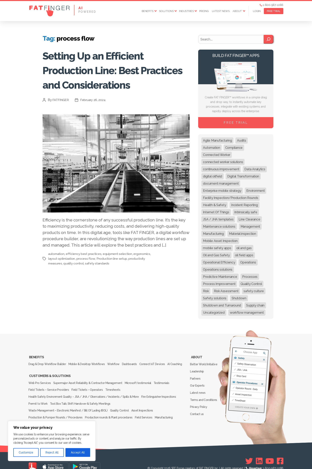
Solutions (166, 11)
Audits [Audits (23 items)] (241, 140)
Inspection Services (41, 417)
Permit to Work (38, 400)
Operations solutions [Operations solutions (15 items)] (217, 269)
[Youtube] (269, 453)
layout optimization (62, 273)
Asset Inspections (146, 406)
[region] (52, 441)
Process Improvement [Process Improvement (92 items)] (219, 284)
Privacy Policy (199, 397)
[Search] (268, 39)
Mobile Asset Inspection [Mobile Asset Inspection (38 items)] (220, 241)
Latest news (221, 11)
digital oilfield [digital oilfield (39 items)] (212, 176)
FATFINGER (61, 114)
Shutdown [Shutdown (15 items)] (239, 298)
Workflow (118, 362)
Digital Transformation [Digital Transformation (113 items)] (243, 176)
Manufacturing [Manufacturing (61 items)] (213, 234)
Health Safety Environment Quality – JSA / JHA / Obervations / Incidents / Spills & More (83, 395)
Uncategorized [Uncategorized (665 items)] (214, 312)
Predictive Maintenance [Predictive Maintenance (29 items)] (220, 277)
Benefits (147, 11)
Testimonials (167, 383)
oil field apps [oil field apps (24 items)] (244, 255)
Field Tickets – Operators (89, 389)
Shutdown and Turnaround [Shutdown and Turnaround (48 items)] (222, 305)
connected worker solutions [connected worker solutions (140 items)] (223, 162)
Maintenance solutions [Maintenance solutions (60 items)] (219, 226)
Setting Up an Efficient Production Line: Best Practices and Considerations (106, 77)
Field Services (147, 411)
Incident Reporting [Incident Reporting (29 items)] (244, 205)
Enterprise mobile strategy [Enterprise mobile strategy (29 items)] (222, 191)
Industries (186, 11)
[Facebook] (280, 453)
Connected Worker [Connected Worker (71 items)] (216, 155)
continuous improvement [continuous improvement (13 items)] (221, 169)
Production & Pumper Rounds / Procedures (56, 411)
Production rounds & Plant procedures (110, 411)
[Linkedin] (259, 453)
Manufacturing (169, 411)
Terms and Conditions (204, 391)
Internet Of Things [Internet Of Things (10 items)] (216, 212)
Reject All (52, 452)
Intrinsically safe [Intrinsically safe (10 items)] (245, 212)
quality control (74, 278)
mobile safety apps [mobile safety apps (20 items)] (217, 248)
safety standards (98, 278)
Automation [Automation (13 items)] (211, 148)
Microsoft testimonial (142, 383)
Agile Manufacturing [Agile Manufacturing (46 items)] (217, 140)
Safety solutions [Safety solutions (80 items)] (214, 298)
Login (257, 11)
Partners (196, 373)
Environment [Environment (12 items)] (255, 191)
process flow (86, 273)
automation (56, 268)
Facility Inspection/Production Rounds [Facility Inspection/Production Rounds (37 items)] (230, 198)
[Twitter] (249, 453)
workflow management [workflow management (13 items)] (247, 312)
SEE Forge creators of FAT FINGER (192, 460)
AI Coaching (36, 367)
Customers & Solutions (49, 378)
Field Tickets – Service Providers (49, 389)
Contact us (197, 402)
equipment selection (118, 268)
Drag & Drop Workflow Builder (47, 362)
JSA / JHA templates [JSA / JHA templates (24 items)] (218, 219)
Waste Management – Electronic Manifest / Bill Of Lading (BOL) (68, 406)
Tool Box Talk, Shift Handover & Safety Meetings (82, 400)
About (237, 11)
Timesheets (116, 389)
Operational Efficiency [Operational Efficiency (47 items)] (219, 262)
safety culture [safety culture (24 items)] (254, 291)
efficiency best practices (84, 268)
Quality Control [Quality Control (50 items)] (251, 284)
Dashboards (136, 362)
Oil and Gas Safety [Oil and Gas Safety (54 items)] (216, 255)
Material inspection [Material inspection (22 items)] (242, 234)
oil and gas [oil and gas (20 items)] (244, 248)
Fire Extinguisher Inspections (160, 395)
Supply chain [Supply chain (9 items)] (255, 305)
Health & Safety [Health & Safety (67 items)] (214, 205)
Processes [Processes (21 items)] (249, 277)
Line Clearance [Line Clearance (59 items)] (249, 219)
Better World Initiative (204, 362)
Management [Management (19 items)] (250, 226)
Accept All (78, 452)
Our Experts (198, 379)
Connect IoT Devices (160, 362)
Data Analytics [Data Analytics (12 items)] (254, 169)
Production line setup (112, 273)
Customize (26, 452)
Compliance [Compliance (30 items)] (234, 148)
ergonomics (142, 268)
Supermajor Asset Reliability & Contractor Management (90, 383)
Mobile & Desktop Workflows (89, 362)
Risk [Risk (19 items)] (206, 291)
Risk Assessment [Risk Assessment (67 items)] (226, 291)
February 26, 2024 (94, 114)
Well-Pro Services (40, 383)
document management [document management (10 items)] (221, 183)
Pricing (204, 11)
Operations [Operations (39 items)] (248, 262)
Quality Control (121, 406)
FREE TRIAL (273, 11)
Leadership (197, 368)
